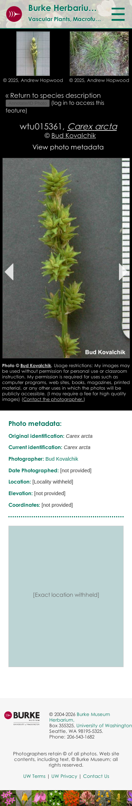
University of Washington (104, 725)
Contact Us (96, 776)
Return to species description (55, 95)
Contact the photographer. (53, 399)
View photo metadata (68, 147)
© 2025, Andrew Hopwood (33, 80)
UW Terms (34, 776)
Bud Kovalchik (73, 135)
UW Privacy (64, 776)
